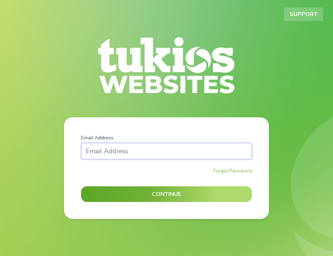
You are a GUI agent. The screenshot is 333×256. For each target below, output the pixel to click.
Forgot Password (232, 170)
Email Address (97, 137)
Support (303, 14)
